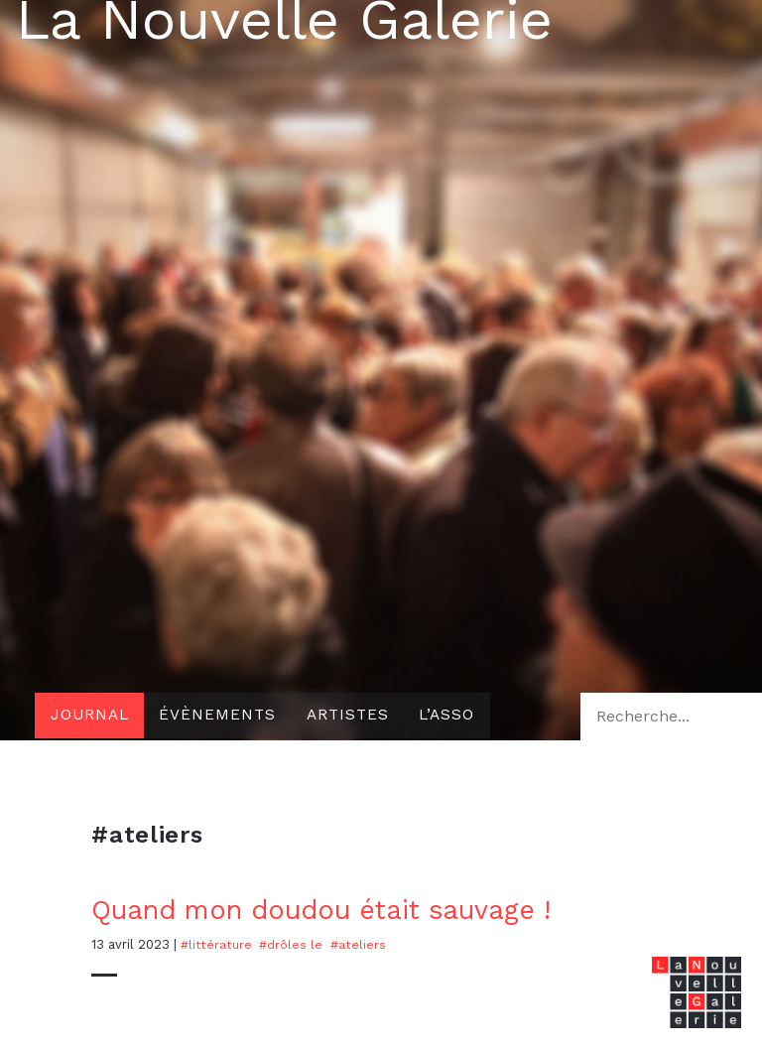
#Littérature (217, 944)
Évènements (223, 716)
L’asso (459, 716)
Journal (91, 716)
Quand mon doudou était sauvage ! (333, 909)
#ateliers (359, 944)
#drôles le (291, 944)
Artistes (356, 716)
